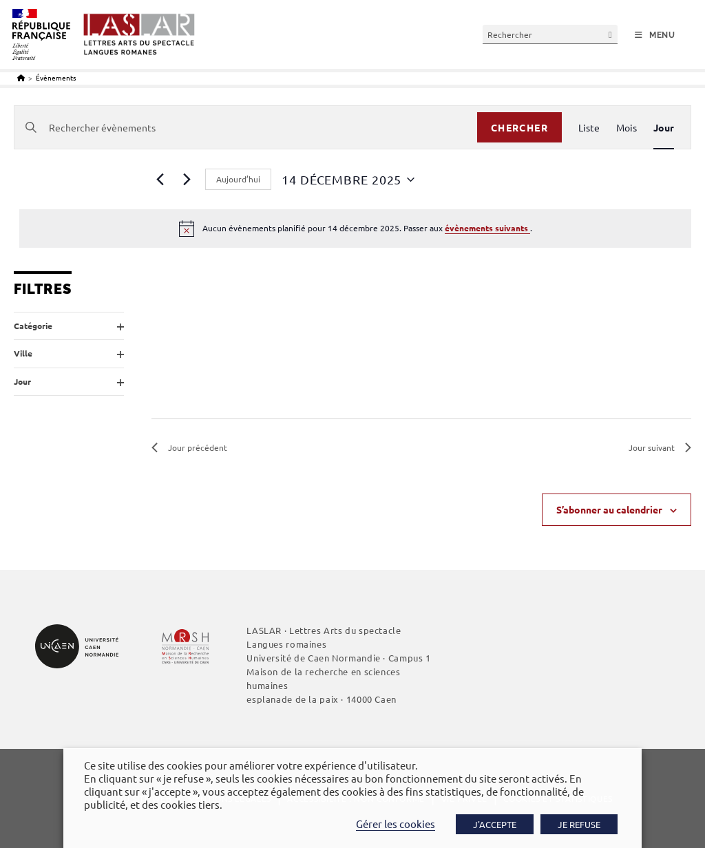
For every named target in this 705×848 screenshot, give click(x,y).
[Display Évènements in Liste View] (589, 127)
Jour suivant (660, 447)
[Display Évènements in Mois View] (626, 127)
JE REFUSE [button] (579, 824)
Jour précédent (189, 447)
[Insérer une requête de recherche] (550, 34)
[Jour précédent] (159, 179)
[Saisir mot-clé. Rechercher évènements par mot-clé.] (245, 127)
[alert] (355, 228)
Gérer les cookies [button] (395, 823)
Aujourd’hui (238, 178)
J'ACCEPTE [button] (494, 824)
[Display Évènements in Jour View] (663, 127)
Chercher (519, 127)
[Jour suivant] (186, 179)
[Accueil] (21, 77)
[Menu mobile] (655, 35)
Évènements (56, 77)
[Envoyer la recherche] (611, 34)
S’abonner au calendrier (609, 509)
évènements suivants (487, 227)
